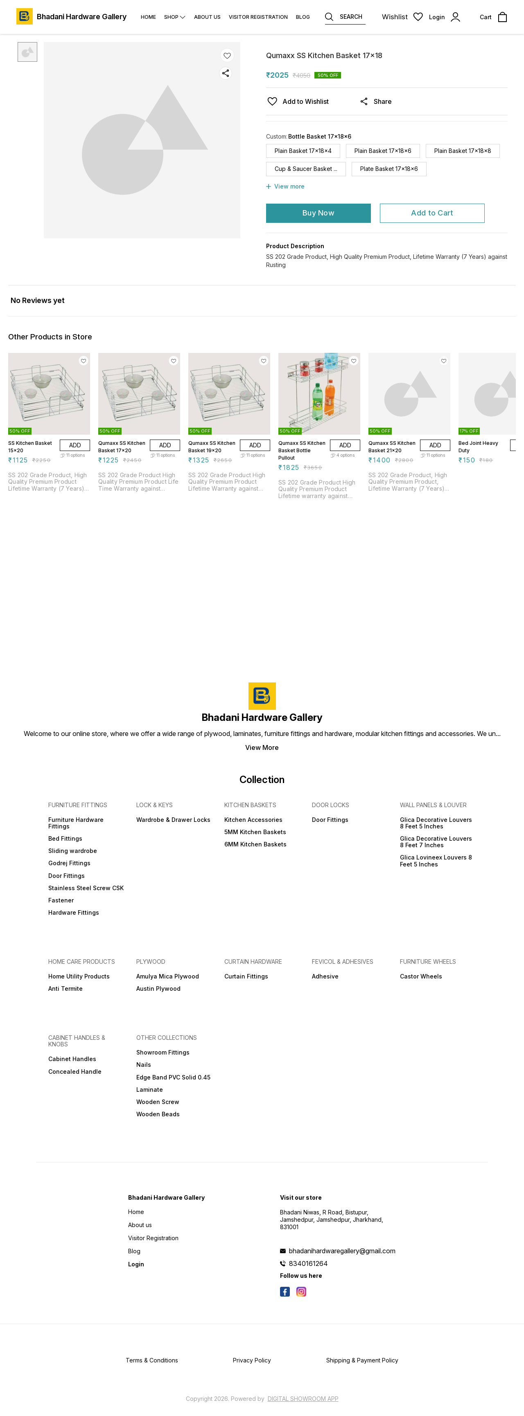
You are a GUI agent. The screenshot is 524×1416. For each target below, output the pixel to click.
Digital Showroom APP (303, 1398)
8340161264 (308, 1263)
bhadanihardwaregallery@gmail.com (342, 1250)
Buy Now (318, 213)
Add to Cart (432, 213)
